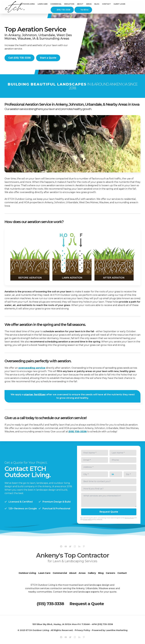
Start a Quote (48, 57)
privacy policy (87, 519)
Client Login (119, 4)
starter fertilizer (35, 394)
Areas (82, 573)
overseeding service (31, 368)
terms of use (129, 518)
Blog (96, 4)
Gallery (92, 573)
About (72, 573)
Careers (110, 573)
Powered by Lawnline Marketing (109, 630)
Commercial (60, 573)
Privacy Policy (82, 630)
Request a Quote (87, 603)
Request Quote (109, 511)
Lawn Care (43, 4)
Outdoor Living (27, 4)
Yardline (83, 10)
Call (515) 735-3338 (19, 57)
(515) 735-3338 (61, 10)
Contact (106, 4)
